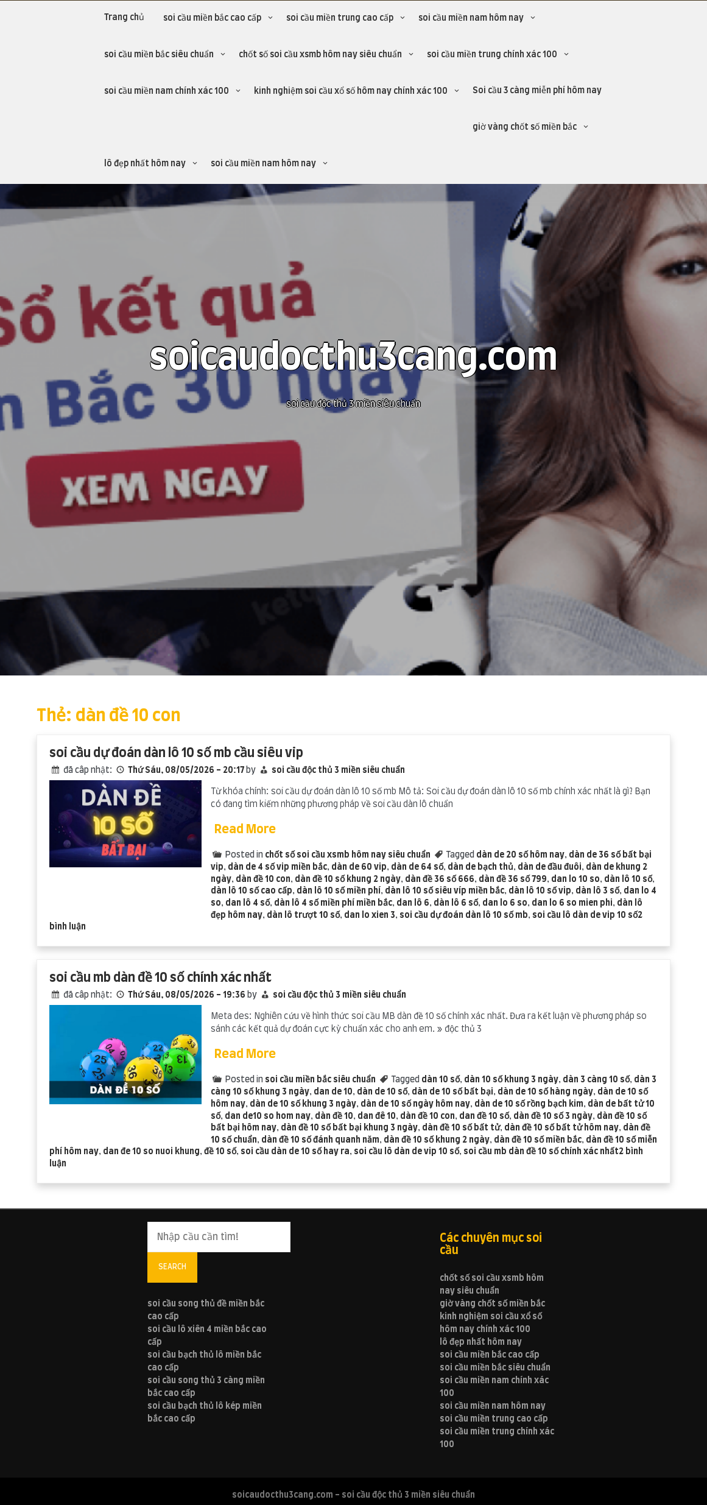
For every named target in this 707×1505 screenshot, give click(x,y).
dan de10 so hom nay (268, 1116)
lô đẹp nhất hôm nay (145, 164)
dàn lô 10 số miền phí (339, 891)
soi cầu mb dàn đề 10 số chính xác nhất (160, 977)
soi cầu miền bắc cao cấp (212, 18)
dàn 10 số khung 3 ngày (511, 1080)
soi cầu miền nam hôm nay (471, 18)
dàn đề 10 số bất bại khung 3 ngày (349, 1128)
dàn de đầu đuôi (550, 867)
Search (172, 1267)
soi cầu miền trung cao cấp (339, 18)
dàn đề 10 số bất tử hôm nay (561, 1128)
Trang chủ (124, 17)
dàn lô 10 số (628, 879)
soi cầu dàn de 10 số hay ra (295, 1151)
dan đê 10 (376, 1116)
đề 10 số (220, 1151)
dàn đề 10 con (263, 879)
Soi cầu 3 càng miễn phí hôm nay (537, 90)
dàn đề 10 (334, 1116)
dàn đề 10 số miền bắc (538, 1140)
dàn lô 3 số (597, 891)
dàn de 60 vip (359, 867)
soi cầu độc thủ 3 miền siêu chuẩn (338, 770)
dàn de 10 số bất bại (452, 1092)
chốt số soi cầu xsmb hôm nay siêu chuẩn (320, 55)
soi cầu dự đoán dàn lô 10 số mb (463, 915)
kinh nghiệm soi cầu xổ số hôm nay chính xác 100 (351, 91)
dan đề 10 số (484, 1116)
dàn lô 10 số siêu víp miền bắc (444, 891)
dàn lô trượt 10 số (303, 915)
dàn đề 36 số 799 (513, 879)
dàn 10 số (440, 1080)
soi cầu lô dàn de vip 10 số (585, 915)
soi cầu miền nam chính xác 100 (166, 91)
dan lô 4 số (247, 903)
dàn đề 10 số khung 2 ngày (348, 879)
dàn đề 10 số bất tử (461, 1128)
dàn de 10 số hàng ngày (545, 1092)
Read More (245, 829)
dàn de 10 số (382, 1092)
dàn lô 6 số (456, 903)
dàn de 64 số (417, 867)
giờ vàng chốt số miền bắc (525, 127)
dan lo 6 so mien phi (572, 903)
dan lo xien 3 (369, 915)
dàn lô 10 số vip (539, 891)
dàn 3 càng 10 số (596, 1080)
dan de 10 (333, 1092)
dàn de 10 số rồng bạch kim (528, 1104)
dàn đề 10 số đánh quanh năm (320, 1140)
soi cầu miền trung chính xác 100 (492, 55)
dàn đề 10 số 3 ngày (553, 1116)
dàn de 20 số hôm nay (520, 855)
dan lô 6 (412, 903)
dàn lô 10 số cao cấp (251, 891)
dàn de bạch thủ (480, 867)
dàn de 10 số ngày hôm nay (415, 1104)
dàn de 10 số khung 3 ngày (303, 1104)
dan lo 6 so (504, 903)
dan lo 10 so (575, 879)
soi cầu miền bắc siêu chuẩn (159, 55)
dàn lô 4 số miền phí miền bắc (333, 903)
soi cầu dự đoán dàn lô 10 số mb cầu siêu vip (176, 753)
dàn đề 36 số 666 (439, 879)
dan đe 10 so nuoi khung (151, 1151)
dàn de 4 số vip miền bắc (277, 867)
